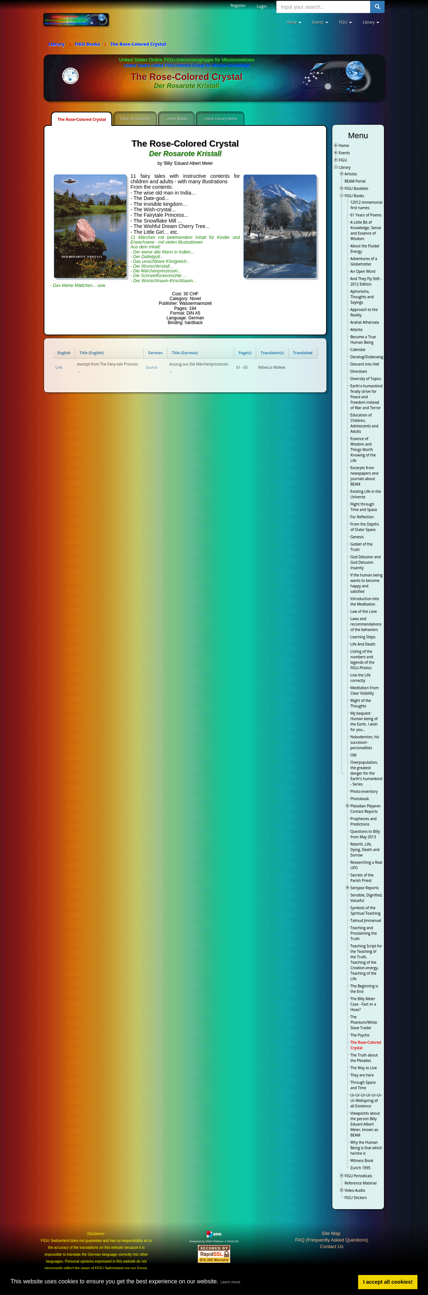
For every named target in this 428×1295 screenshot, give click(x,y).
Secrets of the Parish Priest (362, 877)
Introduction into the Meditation (364, 601)
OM (353, 755)
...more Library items (219, 118)
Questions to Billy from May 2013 (365, 834)
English (64, 352)
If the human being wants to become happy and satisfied (366, 583)
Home (344, 145)
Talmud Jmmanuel (365, 920)
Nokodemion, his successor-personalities (364, 742)
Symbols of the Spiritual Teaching (365, 910)
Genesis (357, 536)
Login (262, 6)
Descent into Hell (364, 364)
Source (151, 367)
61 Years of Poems (366, 214)
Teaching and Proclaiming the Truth (363, 933)
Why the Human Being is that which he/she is (366, 1148)
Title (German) (185, 352)
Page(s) (245, 352)
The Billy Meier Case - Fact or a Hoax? (363, 1004)
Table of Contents (135, 118)
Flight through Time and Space (363, 506)
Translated (303, 352)
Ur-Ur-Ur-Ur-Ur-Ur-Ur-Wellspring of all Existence (366, 1100)
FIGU (343, 160)
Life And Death (363, 644)
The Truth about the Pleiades (364, 1057)
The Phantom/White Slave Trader (363, 1022)
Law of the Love (363, 611)
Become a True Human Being (363, 339)
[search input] (323, 7)
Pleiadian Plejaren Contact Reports (365, 808)
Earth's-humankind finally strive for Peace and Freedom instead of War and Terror (366, 396)
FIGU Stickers (356, 1197)
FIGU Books (354, 195)
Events (344, 152)
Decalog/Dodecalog (366, 356)
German (155, 352)
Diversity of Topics (365, 378)
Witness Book (361, 1160)
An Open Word (363, 271)
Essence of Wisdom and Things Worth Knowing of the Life (363, 449)
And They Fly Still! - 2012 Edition (366, 281)
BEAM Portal (355, 181)
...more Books (175, 118)
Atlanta (356, 329)
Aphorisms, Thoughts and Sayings (362, 297)
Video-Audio (355, 1190)
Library (345, 167)
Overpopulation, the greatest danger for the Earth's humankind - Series (366, 773)
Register (238, 5)
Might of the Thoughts (360, 703)
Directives (358, 371)
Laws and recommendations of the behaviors (365, 624)
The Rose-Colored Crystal (82, 119)
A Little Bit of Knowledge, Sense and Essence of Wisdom (365, 230)
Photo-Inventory (364, 791)
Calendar (358, 349)
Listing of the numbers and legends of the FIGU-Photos (362, 659)
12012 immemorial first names (366, 205)
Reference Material (361, 1183)
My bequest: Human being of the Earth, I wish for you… (364, 721)
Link (58, 367)
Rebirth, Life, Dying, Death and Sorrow (365, 850)
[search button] (377, 7)
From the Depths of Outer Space (364, 526)
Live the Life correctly (360, 677)
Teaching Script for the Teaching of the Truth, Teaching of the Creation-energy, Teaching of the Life (366, 962)
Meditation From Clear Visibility (364, 690)
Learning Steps (363, 636)
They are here (362, 1075)
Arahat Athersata (364, 322)
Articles (351, 173)
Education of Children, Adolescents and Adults (364, 423)
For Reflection (362, 516)
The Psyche (359, 1035)
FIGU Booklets (356, 188)
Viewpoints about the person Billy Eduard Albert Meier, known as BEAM (365, 1124)
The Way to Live (363, 1067)
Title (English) (91, 352)
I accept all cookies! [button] (388, 1282)
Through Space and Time (363, 1085)
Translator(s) (272, 352)
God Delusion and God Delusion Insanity (365, 562)
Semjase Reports (364, 887)
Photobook (359, 798)
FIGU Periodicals (358, 1175)
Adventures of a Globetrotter (363, 261)
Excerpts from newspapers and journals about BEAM (364, 476)
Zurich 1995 (360, 1167)
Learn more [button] (230, 1281)
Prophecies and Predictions (363, 821)
